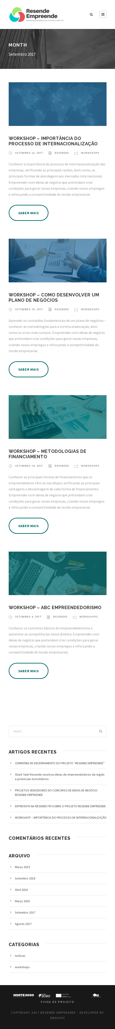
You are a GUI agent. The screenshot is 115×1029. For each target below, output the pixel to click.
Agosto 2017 (23, 924)
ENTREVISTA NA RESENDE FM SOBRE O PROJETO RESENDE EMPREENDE (60, 806)
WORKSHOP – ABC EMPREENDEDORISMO (55, 607)
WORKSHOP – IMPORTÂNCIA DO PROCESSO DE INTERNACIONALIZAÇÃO (53, 141)
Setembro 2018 (25, 878)
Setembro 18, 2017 (29, 309)
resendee (62, 152)
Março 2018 (22, 901)
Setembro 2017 (25, 912)
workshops (90, 152)
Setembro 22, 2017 (29, 152)
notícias (20, 956)
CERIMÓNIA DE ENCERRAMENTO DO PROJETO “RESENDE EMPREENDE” (60, 763)
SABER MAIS (28, 213)
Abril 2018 (21, 890)
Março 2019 (22, 867)
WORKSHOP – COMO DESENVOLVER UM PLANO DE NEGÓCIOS (54, 297)
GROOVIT (57, 1018)
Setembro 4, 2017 (28, 616)
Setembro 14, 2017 (29, 465)
